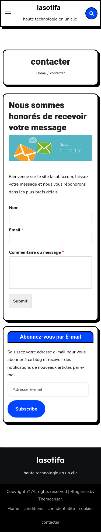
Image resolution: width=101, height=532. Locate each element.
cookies (86, 509)
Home (13, 509)
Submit (20, 301)
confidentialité (61, 509)
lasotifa (49, 8)
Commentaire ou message (36, 252)
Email (16, 230)
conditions (33, 509)
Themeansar (50, 499)
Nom (14, 208)
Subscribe (26, 409)
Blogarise (79, 492)
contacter (50, 522)
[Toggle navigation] (8, 13)
